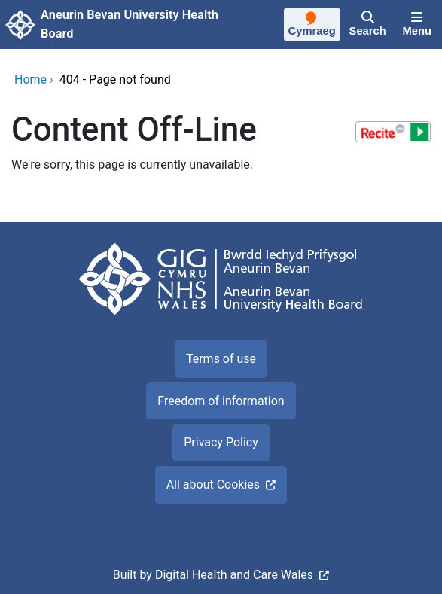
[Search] (368, 24)
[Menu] (417, 24)
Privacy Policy (221, 442)
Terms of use (221, 359)
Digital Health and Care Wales (234, 575)
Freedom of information (220, 401)
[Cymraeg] (312, 26)
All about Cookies (213, 484)
